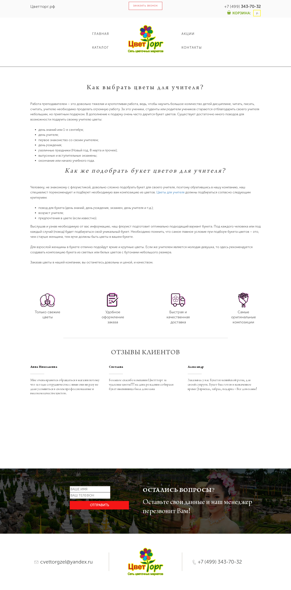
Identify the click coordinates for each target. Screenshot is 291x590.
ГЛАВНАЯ (100, 34)
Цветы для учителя (170, 192)
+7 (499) (242, 6)
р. (256, 13)
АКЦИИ (188, 34)
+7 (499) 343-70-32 (217, 562)
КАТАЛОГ (100, 47)
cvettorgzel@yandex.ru (63, 562)
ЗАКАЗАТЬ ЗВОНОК (145, 5)
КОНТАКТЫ (191, 47)
